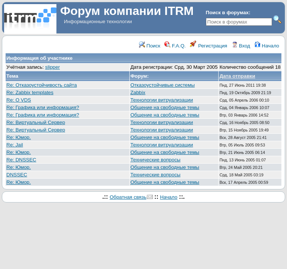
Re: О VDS (18, 100)
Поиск (149, 46)
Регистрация (208, 46)
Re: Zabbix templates (29, 92)
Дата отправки (237, 76)
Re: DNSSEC (21, 160)
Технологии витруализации (161, 100)
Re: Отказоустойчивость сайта (41, 85)
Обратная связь (127, 197)
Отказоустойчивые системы (162, 85)
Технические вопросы (155, 160)
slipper (52, 67)
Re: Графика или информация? (42, 107)
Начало (266, 46)
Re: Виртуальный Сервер (35, 122)
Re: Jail (14, 145)
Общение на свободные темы (164, 107)
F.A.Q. (175, 46)
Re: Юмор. (18, 137)
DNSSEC (16, 174)
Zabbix (137, 92)
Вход (241, 46)
